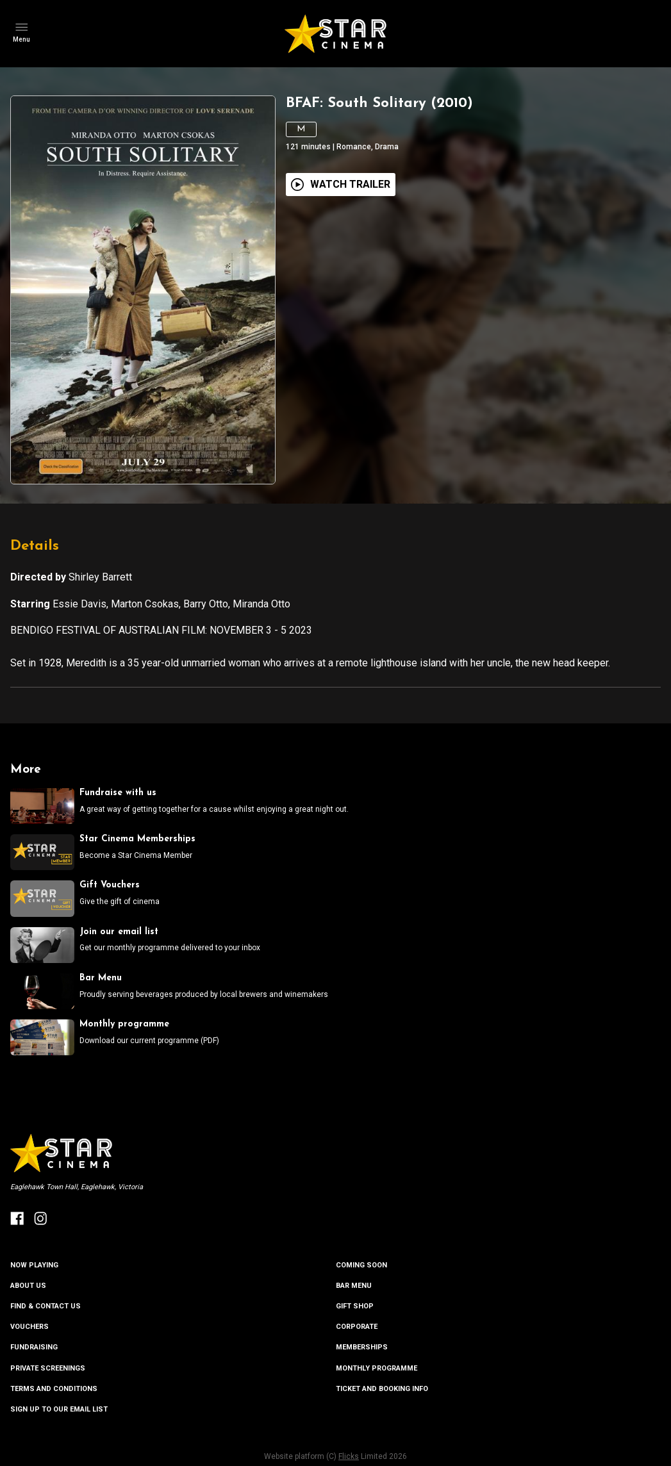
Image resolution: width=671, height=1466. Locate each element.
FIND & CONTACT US (45, 1306)
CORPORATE (356, 1326)
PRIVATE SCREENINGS (47, 1368)
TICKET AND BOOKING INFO (382, 1389)
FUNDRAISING (34, 1347)
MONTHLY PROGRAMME (376, 1368)
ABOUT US (28, 1285)
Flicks (348, 1456)
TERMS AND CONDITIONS (53, 1389)
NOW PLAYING (34, 1265)
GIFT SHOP (355, 1306)
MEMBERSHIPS (362, 1347)
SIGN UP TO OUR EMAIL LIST (59, 1409)
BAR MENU (354, 1285)
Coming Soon (361, 1265)
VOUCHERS (29, 1326)
